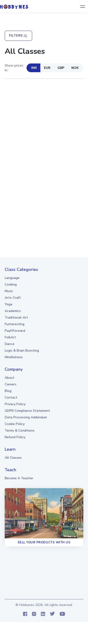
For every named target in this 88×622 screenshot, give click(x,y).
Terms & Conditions (19, 430)
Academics (13, 311)
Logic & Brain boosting (22, 350)
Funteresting (14, 324)
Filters (18, 35)
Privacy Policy (15, 404)
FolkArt (10, 337)
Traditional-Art (16, 317)
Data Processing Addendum (26, 417)
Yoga (8, 304)
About (9, 377)
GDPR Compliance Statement (27, 410)
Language (12, 278)
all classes (13, 457)
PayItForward (15, 330)
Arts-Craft (13, 297)
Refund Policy (15, 437)
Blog (8, 391)
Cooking (11, 284)
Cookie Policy (15, 424)
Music (9, 291)
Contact (11, 397)
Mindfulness (14, 357)
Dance (9, 344)
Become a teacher (19, 478)
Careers (10, 384)
